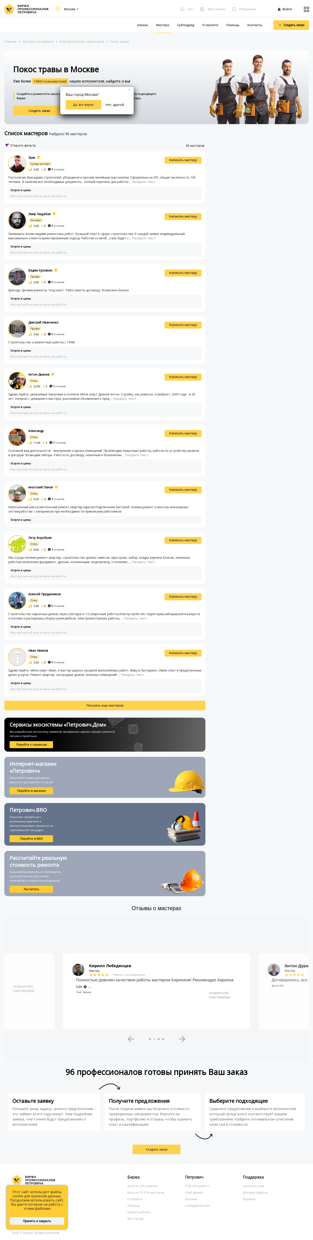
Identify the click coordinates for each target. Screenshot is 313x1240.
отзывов (56, 169)
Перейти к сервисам (31, 744)
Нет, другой (115, 105)
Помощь (232, 25)
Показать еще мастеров (105, 705)
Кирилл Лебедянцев (110, 965)
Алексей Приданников (44, 594)
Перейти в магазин (31, 791)
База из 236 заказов (142, 1186)
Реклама (191, 1199)
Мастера (162, 25)
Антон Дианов (38, 374)
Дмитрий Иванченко (43, 322)
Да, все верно (83, 105)
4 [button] (163, 1039)
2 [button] (154, 1039)
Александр (36, 431)
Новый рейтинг (139, 1212)
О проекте (210, 25)
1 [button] (150, 1039)
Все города (135, 1218)
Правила (249, 1199)
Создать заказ (39, 111)
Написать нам (253, 1186)
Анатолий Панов (40, 487)
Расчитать (31, 889)
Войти (285, 9)
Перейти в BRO (31, 839)
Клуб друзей (194, 1192)
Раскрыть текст (143, 182)
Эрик (31, 157)
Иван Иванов (38, 650)
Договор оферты (255, 1192)
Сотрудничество (197, 1205)
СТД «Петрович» (197, 1186)
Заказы (142, 25)
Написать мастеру (183, 160)
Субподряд (185, 25)
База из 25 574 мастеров (145, 1192)
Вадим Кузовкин (40, 270)
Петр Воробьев (40, 538)
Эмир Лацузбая (39, 214)
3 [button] (158, 1039)
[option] (156, 991)
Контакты (254, 25)
